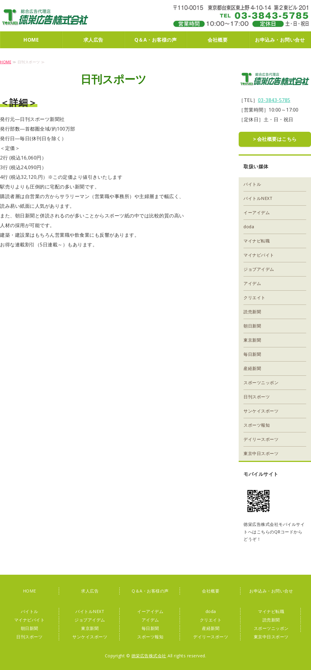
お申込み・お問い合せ (280, 39)
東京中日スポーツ (260, 453)
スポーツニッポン (260, 382)
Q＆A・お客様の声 (155, 39)
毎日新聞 (252, 353)
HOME (31, 39)
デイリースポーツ (260, 438)
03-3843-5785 (274, 100)
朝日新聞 (252, 325)
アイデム (252, 283)
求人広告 (93, 39)
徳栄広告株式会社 (45, 17)
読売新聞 (252, 311)
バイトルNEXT (257, 198)
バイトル (252, 183)
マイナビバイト (258, 254)
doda (248, 226)
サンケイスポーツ (260, 410)
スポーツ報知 (256, 424)
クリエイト (254, 297)
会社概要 (218, 39)
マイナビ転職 (256, 240)
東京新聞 (252, 339)
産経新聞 (252, 368)
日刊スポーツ (256, 396)
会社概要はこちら (277, 139)
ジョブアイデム (258, 268)
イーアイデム (256, 212)
